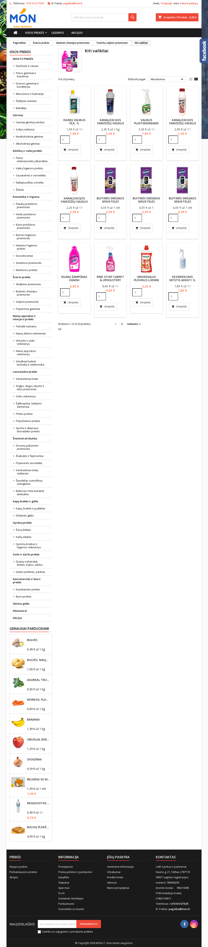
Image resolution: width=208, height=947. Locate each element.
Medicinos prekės (27, 270)
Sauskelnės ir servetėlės (31, 175)
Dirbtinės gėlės (25, 515)
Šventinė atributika (25, 438)
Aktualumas (167, 79)
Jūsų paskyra (118, 857)
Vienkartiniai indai (27, 379)
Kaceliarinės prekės (28, 589)
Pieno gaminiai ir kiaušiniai (26, 74)
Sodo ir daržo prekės (26, 554)
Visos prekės (34, 33)
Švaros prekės (21, 277)
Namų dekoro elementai (31, 333)
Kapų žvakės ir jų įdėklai (30, 508)
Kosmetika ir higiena (26, 197)
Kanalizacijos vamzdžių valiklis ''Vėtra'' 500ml (182, 123)
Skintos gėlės (21, 603)
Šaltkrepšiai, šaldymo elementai (29, 405)
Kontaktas (166, 857)
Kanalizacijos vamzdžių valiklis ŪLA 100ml (110, 123)
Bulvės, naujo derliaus (38, 660)
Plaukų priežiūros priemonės (26, 205)
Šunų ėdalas (23, 530)
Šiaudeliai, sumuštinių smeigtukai (29, 482)
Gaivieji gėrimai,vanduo (30, 122)
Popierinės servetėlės (29, 463)
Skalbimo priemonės (28, 284)
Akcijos (76, 33)
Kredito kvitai (115, 877)
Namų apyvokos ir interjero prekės (24, 317)
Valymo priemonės (27, 302)
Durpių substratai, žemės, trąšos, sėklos (29, 563)
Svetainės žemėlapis (70, 898)
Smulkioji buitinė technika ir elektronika (30, 362)
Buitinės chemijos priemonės (26, 292)
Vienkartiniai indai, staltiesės (27, 471)
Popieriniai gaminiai (28, 309)
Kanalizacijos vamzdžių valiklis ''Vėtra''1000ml (74, 201)
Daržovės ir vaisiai (27, 66)
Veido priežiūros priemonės (26, 215)
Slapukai (63, 882)
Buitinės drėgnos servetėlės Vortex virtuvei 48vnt (110, 203)
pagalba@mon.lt (72, 3)
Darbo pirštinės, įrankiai (30, 572)
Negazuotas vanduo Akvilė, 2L (38, 803)
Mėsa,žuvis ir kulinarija (30, 94)
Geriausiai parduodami (29, 628)
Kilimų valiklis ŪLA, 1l (74, 121)
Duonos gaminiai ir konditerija (27, 85)
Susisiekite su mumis (71, 909)
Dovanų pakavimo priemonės (27, 447)
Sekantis (134, 324)
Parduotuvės (66, 903)
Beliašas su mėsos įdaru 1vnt (38, 779)
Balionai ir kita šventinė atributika (30, 492)
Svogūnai (34, 759)
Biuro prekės (23, 596)
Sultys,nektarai (25, 129)
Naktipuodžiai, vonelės (30, 182)
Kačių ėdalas (23, 537)
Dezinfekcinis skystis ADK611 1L (182, 278)
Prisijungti (166, 3)
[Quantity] (65, 139)
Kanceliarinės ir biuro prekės (26, 580)
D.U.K (61, 893)
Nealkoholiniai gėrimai (29, 136)
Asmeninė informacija (120, 866)
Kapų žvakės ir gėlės (25, 501)
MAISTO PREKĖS (23, 59)
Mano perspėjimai (118, 888)
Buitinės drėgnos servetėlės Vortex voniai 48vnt (182, 203)
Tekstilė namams (26, 326)
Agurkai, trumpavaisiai (38, 680)
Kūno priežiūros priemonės (25, 226)
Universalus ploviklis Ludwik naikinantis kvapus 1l (146, 281)
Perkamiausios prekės (23, 872)
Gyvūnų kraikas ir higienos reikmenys (28, 545)
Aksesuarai (20, 611)
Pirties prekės (24, 414)
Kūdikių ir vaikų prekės (27, 151)
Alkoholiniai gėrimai (28, 143)
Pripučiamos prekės (28, 421)
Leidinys (58, 33)
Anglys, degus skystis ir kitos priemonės (30, 387)
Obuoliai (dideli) (38, 739)
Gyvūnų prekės (22, 522)
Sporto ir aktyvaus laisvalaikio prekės (28, 429)
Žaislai (20, 189)
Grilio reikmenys (26, 396)
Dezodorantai (24, 256)
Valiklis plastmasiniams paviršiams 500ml (146, 123)
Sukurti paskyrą (189, 3)
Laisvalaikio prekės (25, 372)
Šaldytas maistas (26, 101)
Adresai (112, 882)
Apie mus (64, 888)
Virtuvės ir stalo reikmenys (25, 342)
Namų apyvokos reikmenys (26, 352)
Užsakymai (113, 872)
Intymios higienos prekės (26, 247)
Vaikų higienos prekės (29, 168)
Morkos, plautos (38, 699)
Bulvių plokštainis (38, 827)
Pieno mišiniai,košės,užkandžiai (32, 159)
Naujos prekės (18, 866)
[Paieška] (104, 17)
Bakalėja (21, 108)
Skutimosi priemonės (29, 263)
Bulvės (32, 640)
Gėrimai (18, 115)
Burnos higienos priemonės (26, 236)
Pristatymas (65, 866)
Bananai (33, 719)
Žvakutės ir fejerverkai (29, 456)
